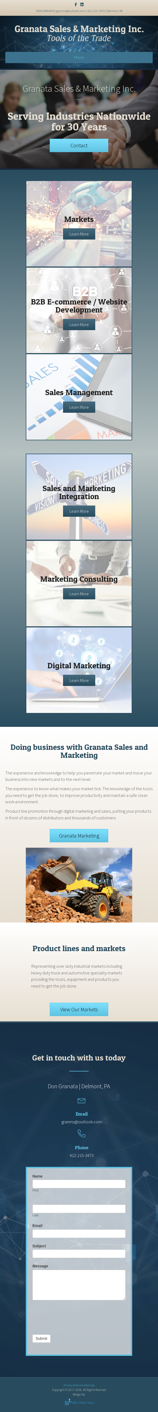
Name (37, 1176)
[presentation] (72, 1316)
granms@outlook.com (70, 11)
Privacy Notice (73, 1385)
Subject (39, 1246)
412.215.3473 (96, 11)
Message (40, 1266)
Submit (41, 1338)
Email (37, 1226)
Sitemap (89, 1385)
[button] (79, 145)
